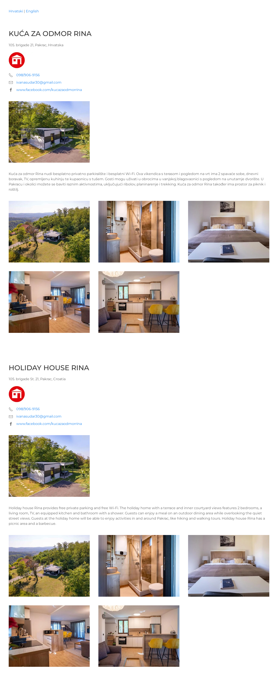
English (32, 11)
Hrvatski (16, 11)
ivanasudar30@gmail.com (38, 82)
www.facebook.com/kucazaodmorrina (49, 90)
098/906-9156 (28, 75)
